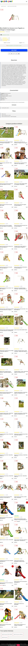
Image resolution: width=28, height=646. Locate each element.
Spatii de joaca (3, 6)
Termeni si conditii (4, 644)
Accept (18, 645)
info (12, 144)
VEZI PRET (14, 50)
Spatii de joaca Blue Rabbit (12, 6)
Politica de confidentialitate (14, 644)
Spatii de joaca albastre (18, 634)
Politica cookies (23, 644)
